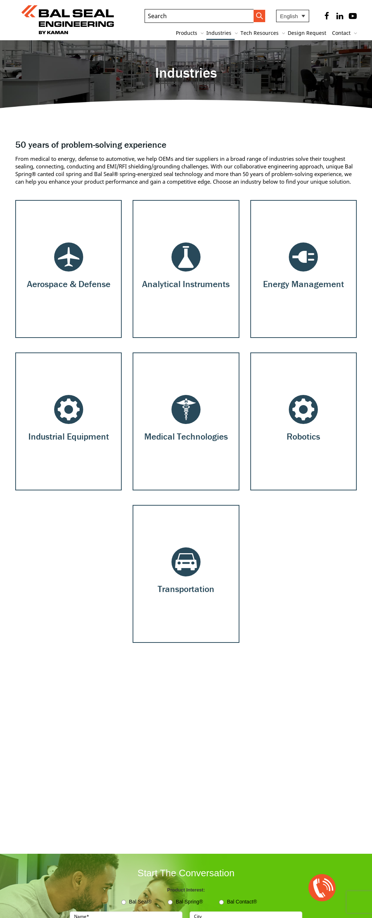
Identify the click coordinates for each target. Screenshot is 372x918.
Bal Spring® (189, 902)
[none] (292, 16)
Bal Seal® (140, 902)
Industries (219, 32)
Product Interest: (186, 890)
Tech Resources (260, 32)
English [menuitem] (289, 16)
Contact (342, 32)
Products (187, 32)
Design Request (307, 32)
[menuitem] (292, 16)
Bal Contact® (242, 902)
